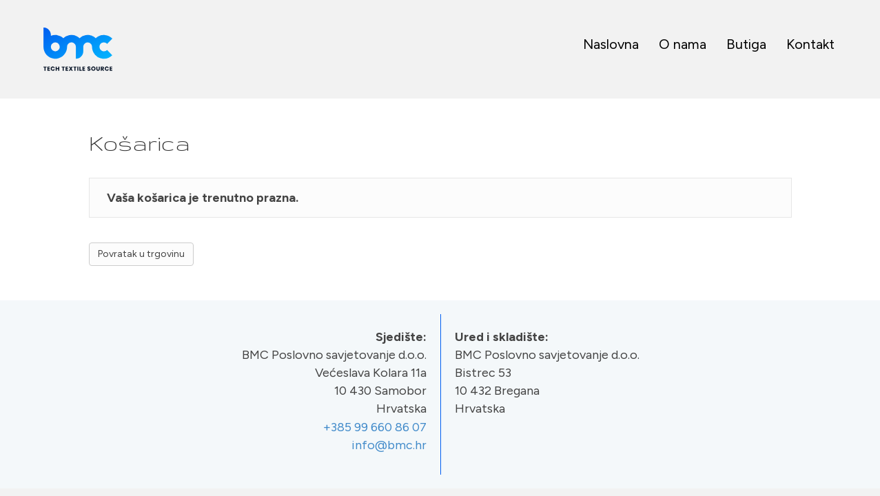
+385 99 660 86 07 (375, 427)
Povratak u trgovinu (141, 254)
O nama (682, 44)
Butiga (746, 44)
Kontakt (810, 44)
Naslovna (611, 44)
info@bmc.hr (389, 445)
